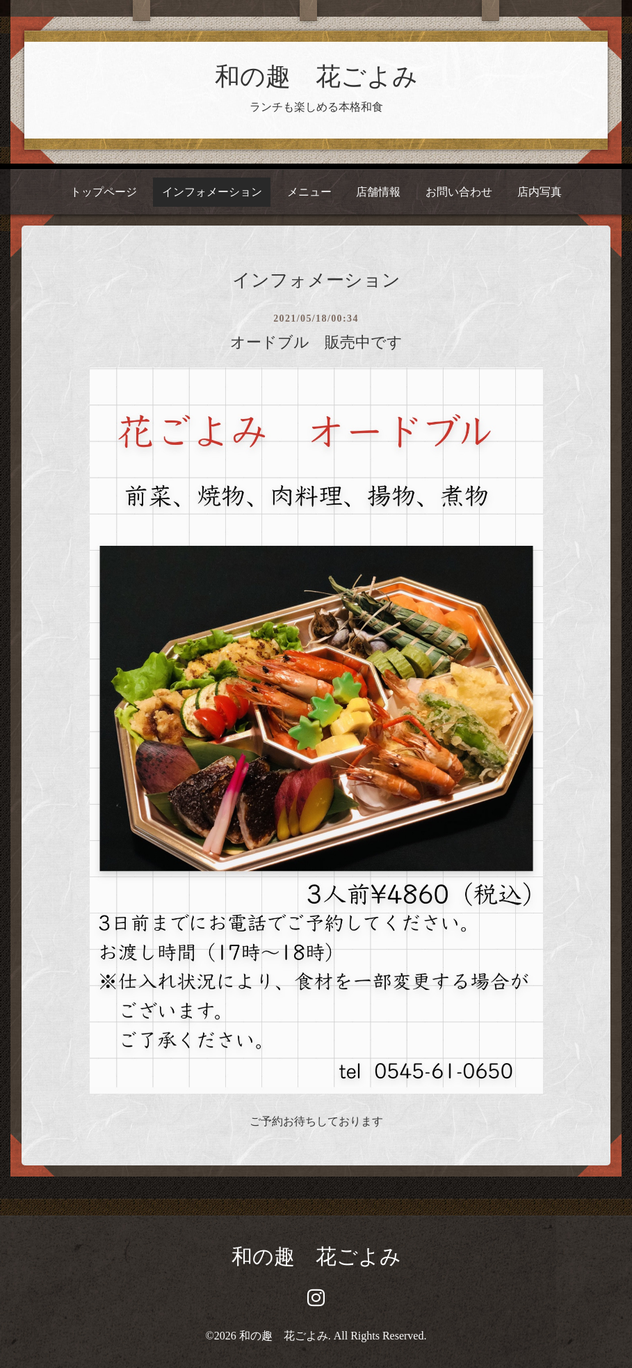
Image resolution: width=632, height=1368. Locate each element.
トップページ (103, 192)
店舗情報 (378, 192)
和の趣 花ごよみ (316, 77)
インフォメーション (212, 192)
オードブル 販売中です (316, 342)
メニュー (309, 192)
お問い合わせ (459, 192)
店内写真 (539, 192)
